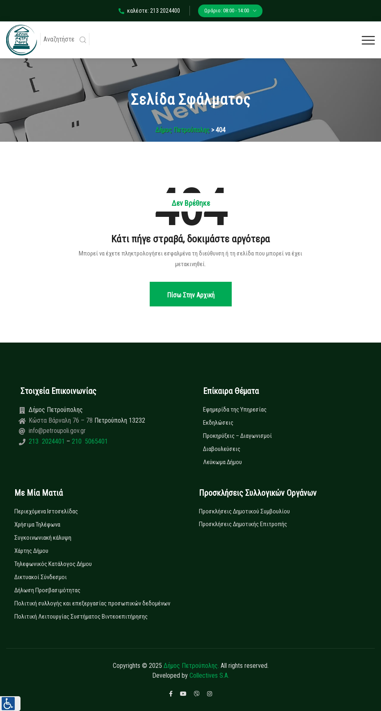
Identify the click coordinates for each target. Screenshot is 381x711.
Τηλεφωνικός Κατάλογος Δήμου (53, 564)
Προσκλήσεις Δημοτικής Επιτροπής (243, 524)
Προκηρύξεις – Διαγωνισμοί (237, 435)
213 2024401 (47, 441)
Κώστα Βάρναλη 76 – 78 (61, 420)
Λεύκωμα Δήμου (222, 462)
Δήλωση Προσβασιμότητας (47, 590)
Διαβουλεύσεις (221, 449)
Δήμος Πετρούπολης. (191, 666)
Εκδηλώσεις (218, 422)
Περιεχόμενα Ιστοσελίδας (46, 511)
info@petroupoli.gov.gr (57, 431)
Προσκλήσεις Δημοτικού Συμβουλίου (244, 511)
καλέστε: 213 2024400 (149, 10)
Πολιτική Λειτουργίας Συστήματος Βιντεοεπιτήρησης (81, 616)
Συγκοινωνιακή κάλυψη (42, 537)
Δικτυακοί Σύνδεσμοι (40, 577)
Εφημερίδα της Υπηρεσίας (235, 409)
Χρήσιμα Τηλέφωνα (37, 524)
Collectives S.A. (209, 675)
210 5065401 (89, 441)
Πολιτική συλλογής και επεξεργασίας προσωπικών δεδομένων (92, 603)
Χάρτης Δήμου (31, 551)
